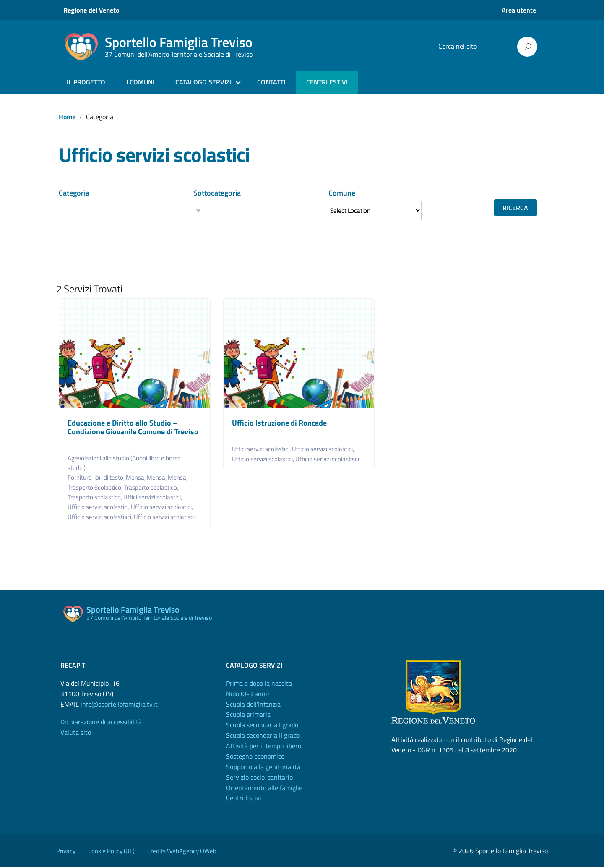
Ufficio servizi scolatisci (164, 517)
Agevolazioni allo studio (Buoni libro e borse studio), (124, 463)
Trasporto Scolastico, (96, 487)
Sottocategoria (217, 192)
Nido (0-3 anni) (247, 694)
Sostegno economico (255, 756)
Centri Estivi (243, 798)
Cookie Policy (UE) (111, 851)
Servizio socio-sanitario (259, 777)
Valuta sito (75, 732)
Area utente (519, 10)
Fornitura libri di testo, (97, 477)
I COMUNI (140, 82)
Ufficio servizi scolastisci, (101, 517)
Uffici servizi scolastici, (153, 497)
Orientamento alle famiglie (264, 788)
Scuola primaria (248, 714)
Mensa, (136, 477)
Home (67, 117)
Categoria (74, 192)
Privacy (66, 851)
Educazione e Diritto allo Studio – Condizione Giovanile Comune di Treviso (133, 427)
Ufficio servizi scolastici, (99, 507)
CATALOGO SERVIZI (203, 82)
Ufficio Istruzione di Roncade (279, 422)
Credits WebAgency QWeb (181, 851)
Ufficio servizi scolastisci (327, 459)
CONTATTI (271, 82)
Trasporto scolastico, (152, 487)
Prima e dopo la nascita (259, 683)
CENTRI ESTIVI (327, 82)
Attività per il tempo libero (263, 746)
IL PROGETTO (86, 82)
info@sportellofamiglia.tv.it (119, 704)
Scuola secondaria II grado (263, 735)
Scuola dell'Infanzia (253, 704)
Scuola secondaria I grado (262, 725)
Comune (341, 192)
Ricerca (515, 208)
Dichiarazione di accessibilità (101, 722)
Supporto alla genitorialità (263, 767)
